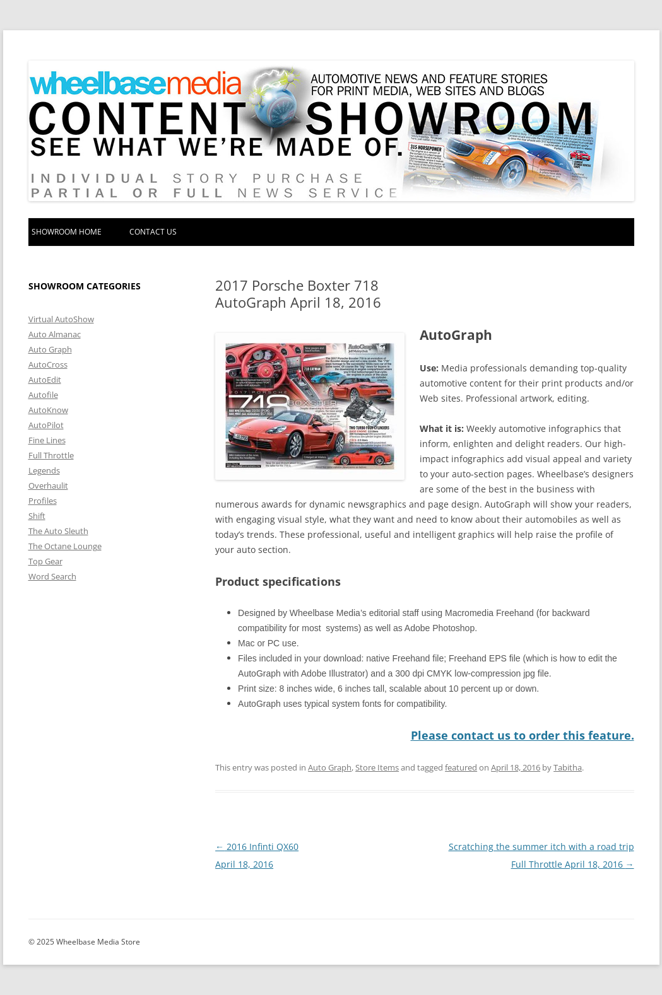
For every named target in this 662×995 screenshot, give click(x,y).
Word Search (52, 576)
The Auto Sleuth (58, 531)
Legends (44, 470)
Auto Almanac (54, 334)
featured (461, 767)
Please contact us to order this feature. (522, 735)
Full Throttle (51, 455)
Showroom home (67, 231)
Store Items (377, 767)
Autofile (43, 394)
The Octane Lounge (65, 546)
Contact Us (153, 231)
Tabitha (567, 767)
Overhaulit (48, 485)
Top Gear (45, 561)
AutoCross (48, 364)
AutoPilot (46, 425)
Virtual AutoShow (61, 319)
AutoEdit (44, 379)
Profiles (42, 500)
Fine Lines (47, 440)
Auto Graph (330, 767)
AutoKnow (48, 410)
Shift (36, 515)
